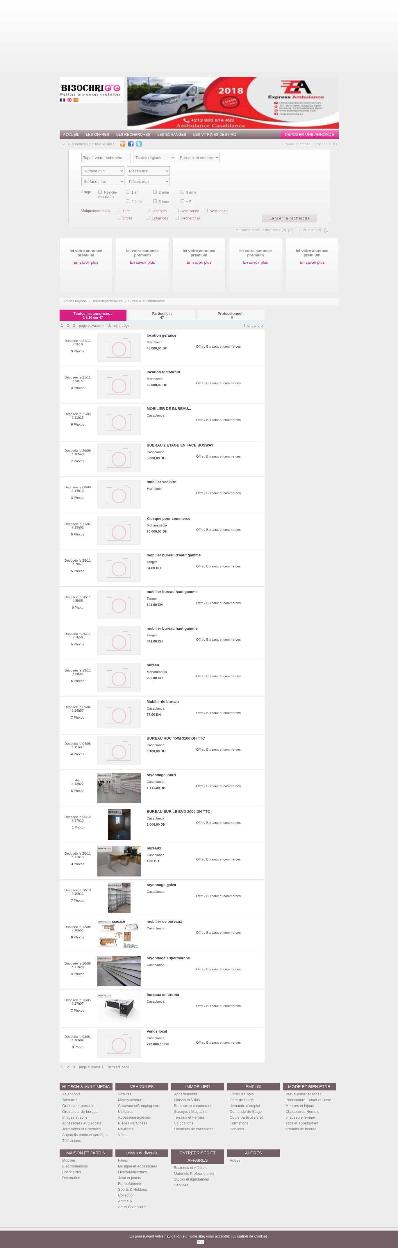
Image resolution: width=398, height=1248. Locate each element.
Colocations (183, 1123)
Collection (126, 1195)
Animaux (125, 1201)
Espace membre (296, 144)
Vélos (122, 1135)
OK (200, 1242)
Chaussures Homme (302, 1111)
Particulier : (162, 315)
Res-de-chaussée (107, 194)
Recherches (190, 218)
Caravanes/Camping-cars (139, 1106)
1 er (134, 192)
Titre (126, 211)
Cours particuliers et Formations (246, 1120)
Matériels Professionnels (194, 1173)
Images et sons (75, 1117)
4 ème (136, 201)
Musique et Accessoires (137, 1166)
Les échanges (171, 134)
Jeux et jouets (129, 1178)
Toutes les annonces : (93, 315)
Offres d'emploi (242, 1094)
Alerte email (310, 230)
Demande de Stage (246, 1111)
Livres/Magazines (132, 1172)
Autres (235, 1160)
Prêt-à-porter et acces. (303, 1094)
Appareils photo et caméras (85, 1135)
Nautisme (126, 1129)
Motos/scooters (130, 1100)
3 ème (191, 192)
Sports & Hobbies (132, 1189)
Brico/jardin (71, 1172)
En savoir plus (86, 262)
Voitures (124, 1094)
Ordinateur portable (78, 1106)
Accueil (71, 134)
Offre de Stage (242, 1100)
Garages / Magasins (190, 1111)
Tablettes (69, 1100)
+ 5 (188, 201)
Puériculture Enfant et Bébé (308, 1100)
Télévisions (71, 1140)
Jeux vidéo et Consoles (81, 1129)
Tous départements (107, 301)
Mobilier (68, 1160)
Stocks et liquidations (191, 1179)
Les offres (97, 134)
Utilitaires (125, 1111)
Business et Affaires (190, 1167)
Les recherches (133, 134)
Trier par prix (253, 326)
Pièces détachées (132, 1123)
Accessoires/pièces (134, 1117)
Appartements (185, 1094)
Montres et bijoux (299, 1106)
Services (237, 1129)
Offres (127, 218)
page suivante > (91, 326)
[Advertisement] (221, 36)
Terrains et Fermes (189, 1117)
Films (122, 1160)
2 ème (164, 192)
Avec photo (190, 211)
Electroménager (75, 1166)
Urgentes (159, 211)
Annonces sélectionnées (258, 230)
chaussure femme (300, 1117)
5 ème (164, 201)
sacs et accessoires (301, 1123)
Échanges (159, 218)
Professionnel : (231, 315)
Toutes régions (75, 301)
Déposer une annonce (309, 134)
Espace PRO (326, 144)
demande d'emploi (245, 1106)
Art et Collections (132, 1207)
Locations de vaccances (194, 1129)
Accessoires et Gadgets (81, 1123)
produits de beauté (300, 1129)
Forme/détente (130, 1183)
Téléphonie (71, 1094)
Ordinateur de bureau (80, 1111)
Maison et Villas (187, 1100)
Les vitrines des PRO (214, 134)
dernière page (118, 326)
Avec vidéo (219, 211)
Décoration (71, 1178)
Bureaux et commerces (146, 301)
